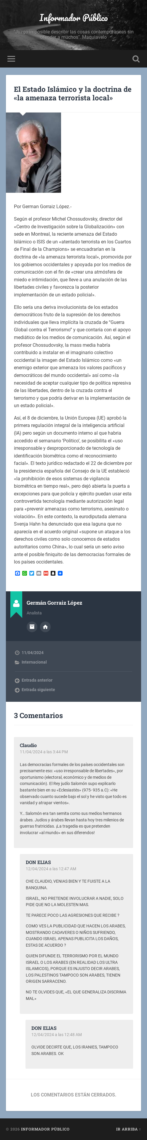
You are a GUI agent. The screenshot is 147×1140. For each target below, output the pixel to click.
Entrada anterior (37, 680)
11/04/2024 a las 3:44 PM (44, 751)
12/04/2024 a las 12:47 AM (51, 868)
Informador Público (73, 17)
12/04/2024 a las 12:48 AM (56, 1034)
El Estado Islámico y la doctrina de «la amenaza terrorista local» (73, 93)
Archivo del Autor (32, 627)
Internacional (34, 662)
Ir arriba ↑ (128, 1129)
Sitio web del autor (45, 627)
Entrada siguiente (38, 689)
